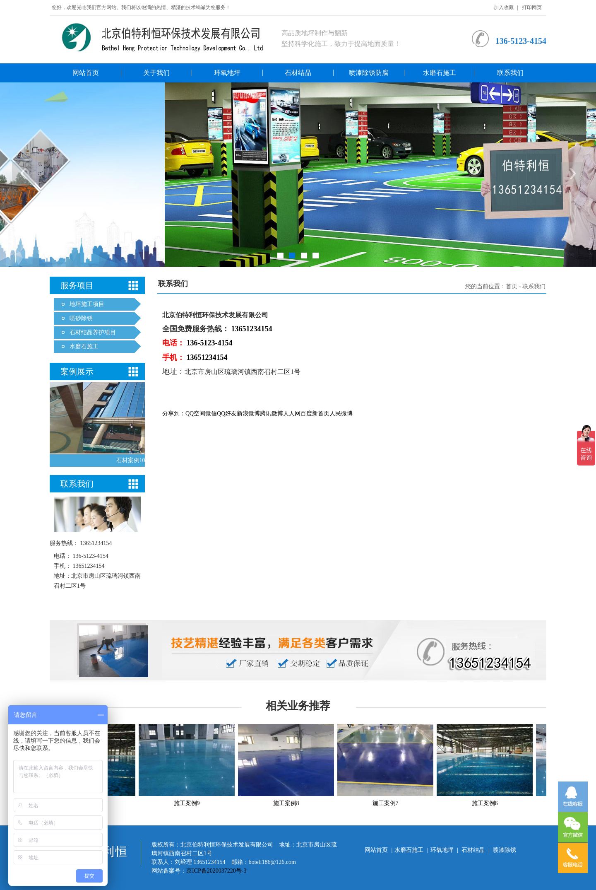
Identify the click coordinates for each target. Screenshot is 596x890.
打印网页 (532, 7)
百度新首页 (314, 413)
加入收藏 (504, 7)
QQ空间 (195, 413)
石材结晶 (298, 72)
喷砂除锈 (81, 318)
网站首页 (85, 72)
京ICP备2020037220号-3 (216, 871)
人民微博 (341, 413)
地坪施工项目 (87, 304)
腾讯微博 (271, 413)
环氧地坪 (227, 72)
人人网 (291, 413)
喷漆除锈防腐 (369, 72)
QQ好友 (227, 413)
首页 (511, 286)
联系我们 (510, 72)
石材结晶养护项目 (93, 332)
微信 (211, 413)
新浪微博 (248, 413)
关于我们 (156, 72)
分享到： (173, 413)
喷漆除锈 (504, 850)
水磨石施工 (439, 72)
